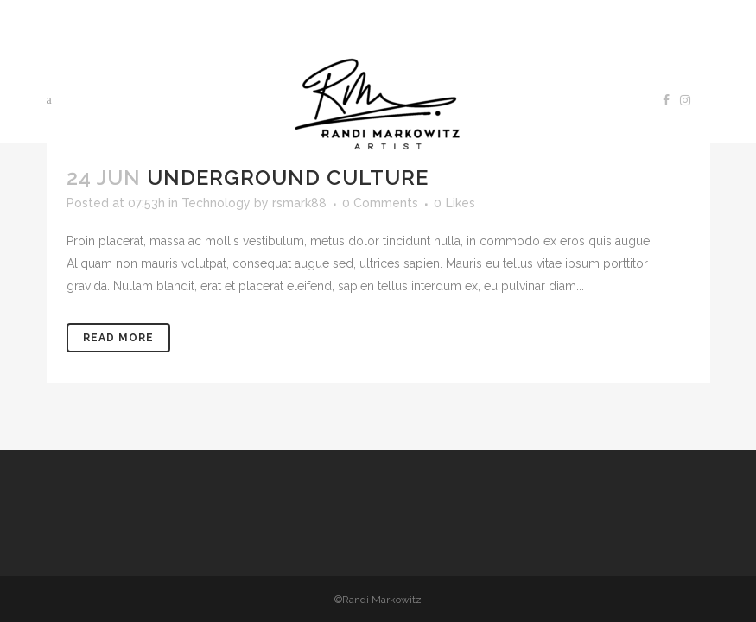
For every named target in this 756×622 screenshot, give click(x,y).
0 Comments (380, 203)
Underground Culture (288, 177)
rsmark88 (299, 203)
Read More (118, 338)
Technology (216, 203)
